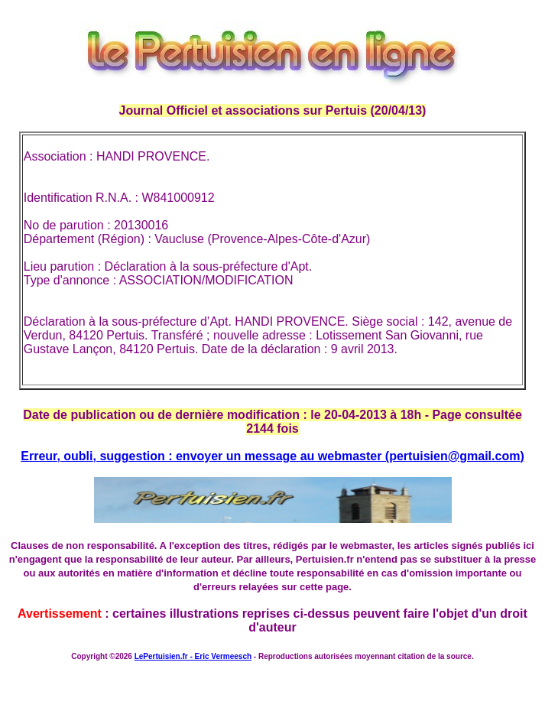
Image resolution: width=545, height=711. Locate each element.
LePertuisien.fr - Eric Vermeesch (193, 656)
